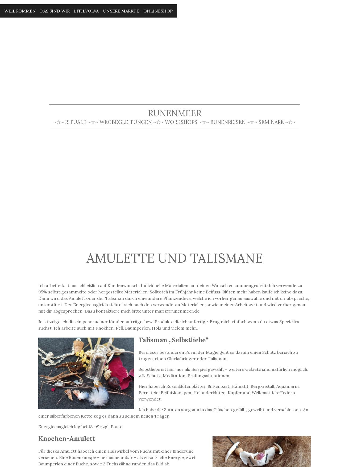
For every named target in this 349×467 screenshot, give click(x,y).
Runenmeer (174, 113)
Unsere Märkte (121, 11)
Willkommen (20, 11)
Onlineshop (158, 11)
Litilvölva (86, 11)
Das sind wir (55, 11)
